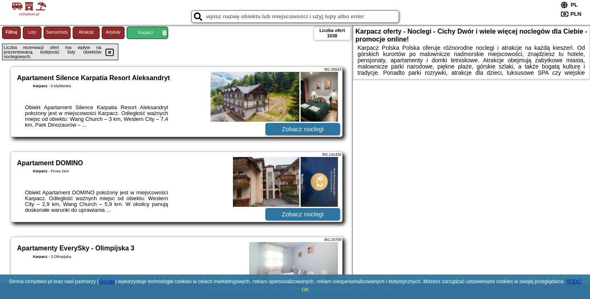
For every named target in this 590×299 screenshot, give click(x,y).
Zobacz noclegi (303, 128)
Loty (32, 32)
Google (107, 281)
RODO (573, 281)
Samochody (57, 32)
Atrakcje (85, 32)
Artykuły (113, 32)
